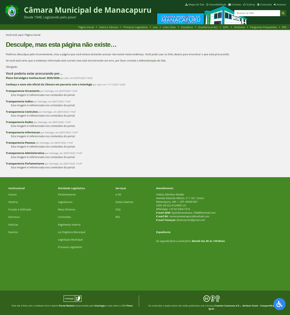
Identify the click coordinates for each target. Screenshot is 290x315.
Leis (155, 27)
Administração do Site (152, 60)
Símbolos (239, 27)
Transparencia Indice (19, 101)
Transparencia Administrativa (25, 153)
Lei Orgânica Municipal (71, 232)
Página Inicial (86, 27)
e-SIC (119, 194)
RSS (284, 27)
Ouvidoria (187, 27)
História (13, 202)
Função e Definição (19, 209)
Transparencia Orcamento (23, 91)
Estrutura (14, 217)
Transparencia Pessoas (20, 142)
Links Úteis (169, 27)
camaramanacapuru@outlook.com (189, 216)
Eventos (13, 232)
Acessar (281, 4)
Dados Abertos (124, 202)
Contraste (266, 4)
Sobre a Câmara (108, 27)
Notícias (13, 224)
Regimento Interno (69, 224)
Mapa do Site (196, 4)
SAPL (226, 27)
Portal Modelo (66, 305)
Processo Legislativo (135, 27)
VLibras (250, 4)
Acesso (12, 194)
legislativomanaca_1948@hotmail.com (194, 212)
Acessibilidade (217, 4)
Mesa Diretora (66, 209)
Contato (236, 4)
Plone (129, 305)
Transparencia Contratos (22, 111)
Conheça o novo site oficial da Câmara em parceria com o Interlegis (49, 84)
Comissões (64, 217)
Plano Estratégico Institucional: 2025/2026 (33, 78)
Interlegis (100, 305)
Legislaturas (65, 202)
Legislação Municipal (70, 239)
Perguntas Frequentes (263, 27)
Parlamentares (67, 194)
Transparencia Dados (19, 122)
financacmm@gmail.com (191, 220)
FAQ (118, 209)
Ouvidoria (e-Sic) (208, 27)
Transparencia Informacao (23, 132)
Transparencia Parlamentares (25, 163)
